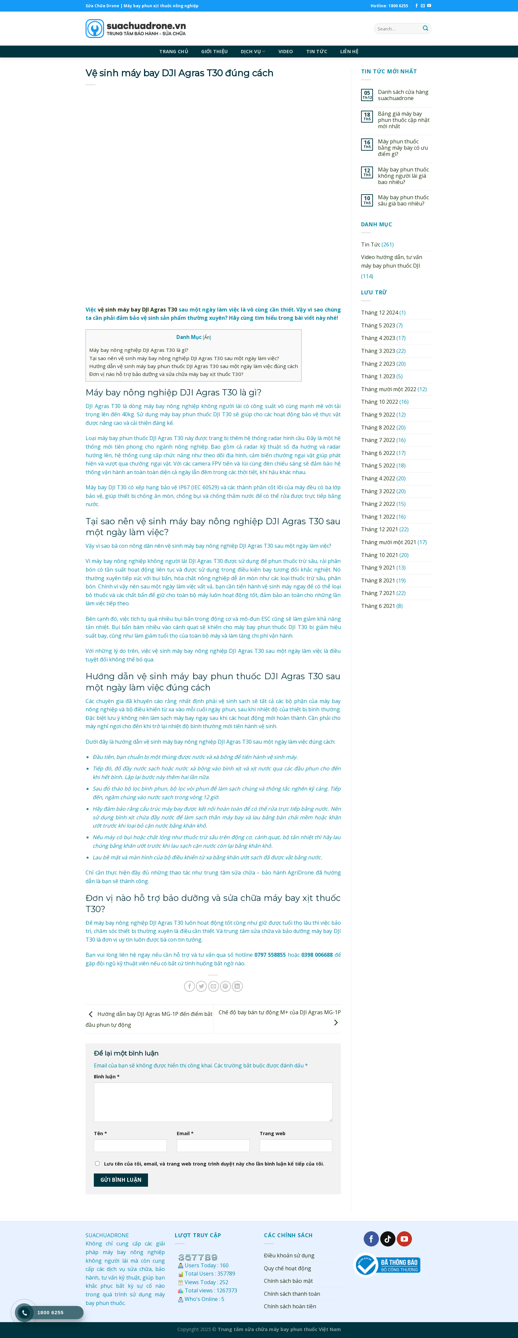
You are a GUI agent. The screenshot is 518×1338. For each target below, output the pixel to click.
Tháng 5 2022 (378, 465)
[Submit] (425, 28)
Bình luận (107, 1076)
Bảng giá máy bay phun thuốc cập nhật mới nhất (403, 120)
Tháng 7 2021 (378, 593)
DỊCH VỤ (253, 51)
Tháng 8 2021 (378, 580)
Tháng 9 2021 (378, 567)
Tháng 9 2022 (378, 414)
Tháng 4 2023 (378, 338)
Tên (100, 1133)
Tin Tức (370, 244)
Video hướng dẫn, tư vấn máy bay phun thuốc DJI (391, 261)
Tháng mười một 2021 (388, 542)
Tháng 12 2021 (379, 529)
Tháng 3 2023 (378, 350)
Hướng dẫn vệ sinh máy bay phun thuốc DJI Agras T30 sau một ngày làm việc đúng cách (193, 366)
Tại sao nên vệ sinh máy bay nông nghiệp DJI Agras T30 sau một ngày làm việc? (184, 358)
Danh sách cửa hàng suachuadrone (403, 95)
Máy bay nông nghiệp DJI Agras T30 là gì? (138, 350)
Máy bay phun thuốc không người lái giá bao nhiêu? (403, 176)
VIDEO (285, 51)
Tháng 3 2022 (378, 491)
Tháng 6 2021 (378, 606)
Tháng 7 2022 (378, 440)
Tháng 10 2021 (379, 555)
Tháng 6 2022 (378, 453)
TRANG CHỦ (173, 51)
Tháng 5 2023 (378, 325)
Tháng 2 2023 (378, 363)
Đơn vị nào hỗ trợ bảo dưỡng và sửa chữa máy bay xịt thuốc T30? (166, 374)
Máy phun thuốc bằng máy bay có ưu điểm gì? (403, 148)
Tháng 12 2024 (379, 312)
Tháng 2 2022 (378, 503)
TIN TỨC (316, 51)
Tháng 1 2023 (378, 376)
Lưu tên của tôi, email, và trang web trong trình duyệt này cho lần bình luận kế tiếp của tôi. (214, 1164)
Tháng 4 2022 (378, 478)
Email (185, 1133)
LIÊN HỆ (349, 51)
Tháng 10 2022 (379, 401)
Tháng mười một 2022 (388, 389)
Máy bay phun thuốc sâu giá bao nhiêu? (403, 200)
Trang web (272, 1133)
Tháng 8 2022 (378, 427)
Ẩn (207, 337)
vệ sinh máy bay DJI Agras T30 (137, 309)
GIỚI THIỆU (214, 51)
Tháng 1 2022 (378, 516)
